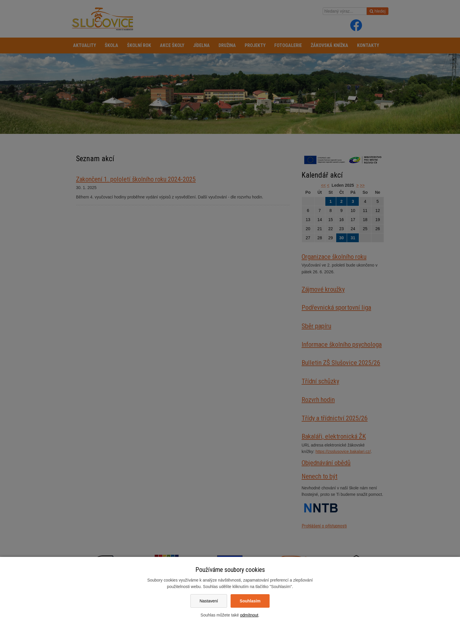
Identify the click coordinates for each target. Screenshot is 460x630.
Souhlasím (250, 601)
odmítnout (249, 615)
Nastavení (208, 601)
